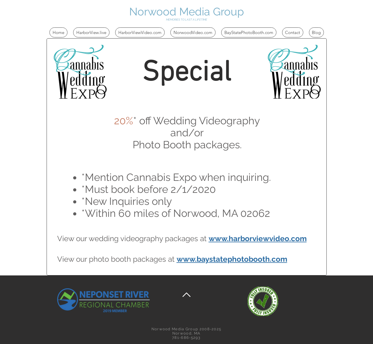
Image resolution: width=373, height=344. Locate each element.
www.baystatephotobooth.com (232, 259)
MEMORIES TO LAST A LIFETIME (186, 19)
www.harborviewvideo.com (258, 238)
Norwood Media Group (186, 11)
